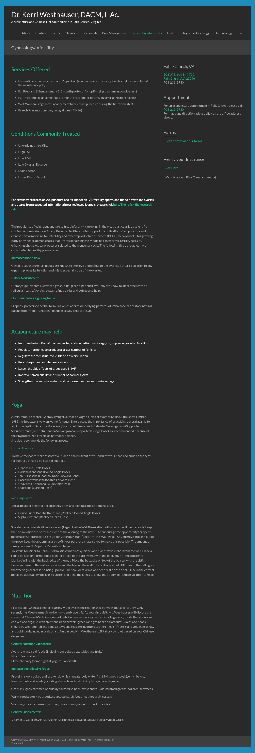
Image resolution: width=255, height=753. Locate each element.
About (26, 33)
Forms (55, 33)
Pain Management (114, 33)
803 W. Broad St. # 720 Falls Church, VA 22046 (179, 76)
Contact (40, 33)
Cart (241, 33)
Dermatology (224, 33)
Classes (70, 33)
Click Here (171, 168)
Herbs (171, 33)
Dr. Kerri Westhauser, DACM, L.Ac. (65, 14)
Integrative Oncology (195, 33)
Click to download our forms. (183, 141)
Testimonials (88, 33)
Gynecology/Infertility (147, 33)
